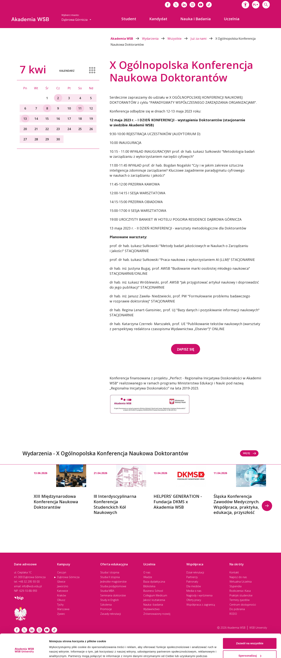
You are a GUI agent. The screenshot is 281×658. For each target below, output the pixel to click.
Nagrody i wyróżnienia (199, 595)
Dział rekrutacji (195, 572)
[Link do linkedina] (184, 4)
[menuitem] (129, 19)
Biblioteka (149, 586)
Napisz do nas (238, 577)
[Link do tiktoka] (209, 4)
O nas (146, 572)
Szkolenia (106, 604)
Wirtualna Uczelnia (240, 581)
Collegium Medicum (155, 595)
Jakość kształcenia (154, 600)
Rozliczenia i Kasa (240, 590)
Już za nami (203, 38)
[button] (245, 4)
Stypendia (235, 586)
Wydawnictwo (151, 609)
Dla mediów (193, 586)
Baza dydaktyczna (154, 581)
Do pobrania (237, 609)
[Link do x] (176, 4)
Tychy (60, 604)
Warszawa (63, 609)
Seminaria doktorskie (113, 595)
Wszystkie (179, 38)
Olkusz (61, 600)
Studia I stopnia (109, 572)
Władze (147, 577)
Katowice (62, 590)
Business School (153, 590)
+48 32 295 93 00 (29, 581)
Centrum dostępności (242, 604)
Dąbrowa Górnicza (68, 577)
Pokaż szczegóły (60, 650)
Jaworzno (62, 586)
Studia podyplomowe (113, 586)
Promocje (106, 609)
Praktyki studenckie (241, 595)
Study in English (109, 600)
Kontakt (234, 572)
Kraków (61, 595)
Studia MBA (107, 590)
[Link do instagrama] (192, 4)
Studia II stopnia (110, 577)
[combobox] (255, 4)
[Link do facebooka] (167, 4)
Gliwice (61, 581)
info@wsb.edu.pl (32, 586)
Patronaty (192, 581)
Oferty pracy (193, 600)
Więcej (249, 453)
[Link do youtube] (200, 4)
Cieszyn (61, 572)
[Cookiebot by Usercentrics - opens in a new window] (24, 651)
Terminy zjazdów (239, 600)
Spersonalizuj (249, 635)
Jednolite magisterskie (113, 581)
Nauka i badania (153, 604)
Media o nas (193, 590)
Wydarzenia (154, 38)
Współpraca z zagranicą (200, 604)
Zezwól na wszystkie (249, 623)
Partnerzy (192, 577)
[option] (60, 487)
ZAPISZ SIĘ (185, 349)
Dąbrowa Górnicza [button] (76, 20)
